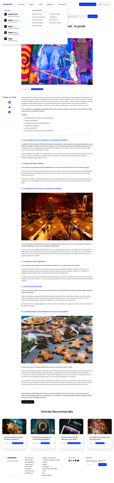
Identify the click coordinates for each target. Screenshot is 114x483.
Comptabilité (45, 466)
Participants (28, 468)
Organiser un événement (49, 457)
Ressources (62, 4)
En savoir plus (28, 402)
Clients (31, 4)
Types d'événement (49, 16)
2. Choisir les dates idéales (31, 120)
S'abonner (102, 464)
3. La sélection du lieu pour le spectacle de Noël (37, 123)
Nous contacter (29, 457)
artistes (32, 271)
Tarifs (40, 4)
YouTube (78, 460)
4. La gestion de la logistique (31, 125)
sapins (30, 298)
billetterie (30, 157)
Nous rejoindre (29, 460)
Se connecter (105, 4)
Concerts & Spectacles (37, 89)
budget (23, 273)
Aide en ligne (28, 466)
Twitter (73, 460)
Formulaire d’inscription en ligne (51, 460)
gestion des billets (66, 269)
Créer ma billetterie (87, 4)
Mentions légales (47, 475)
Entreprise (50, 4)
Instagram (71, 460)
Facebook (75, 460)
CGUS (44, 470)
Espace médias (29, 464)
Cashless (44, 462)
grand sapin (64, 105)
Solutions (21, 4)
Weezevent (7, 4)
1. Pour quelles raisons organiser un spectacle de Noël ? (39, 118)
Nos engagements (30, 462)
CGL (43, 473)
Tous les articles (23, 16)
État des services (29, 470)
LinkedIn (69, 460)
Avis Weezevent (29, 473)
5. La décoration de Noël (30, 128)
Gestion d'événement (36, 16)
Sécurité (44, 464)
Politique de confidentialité (49, 468)
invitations (83, 155)
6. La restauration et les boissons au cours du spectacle (39, 130)
